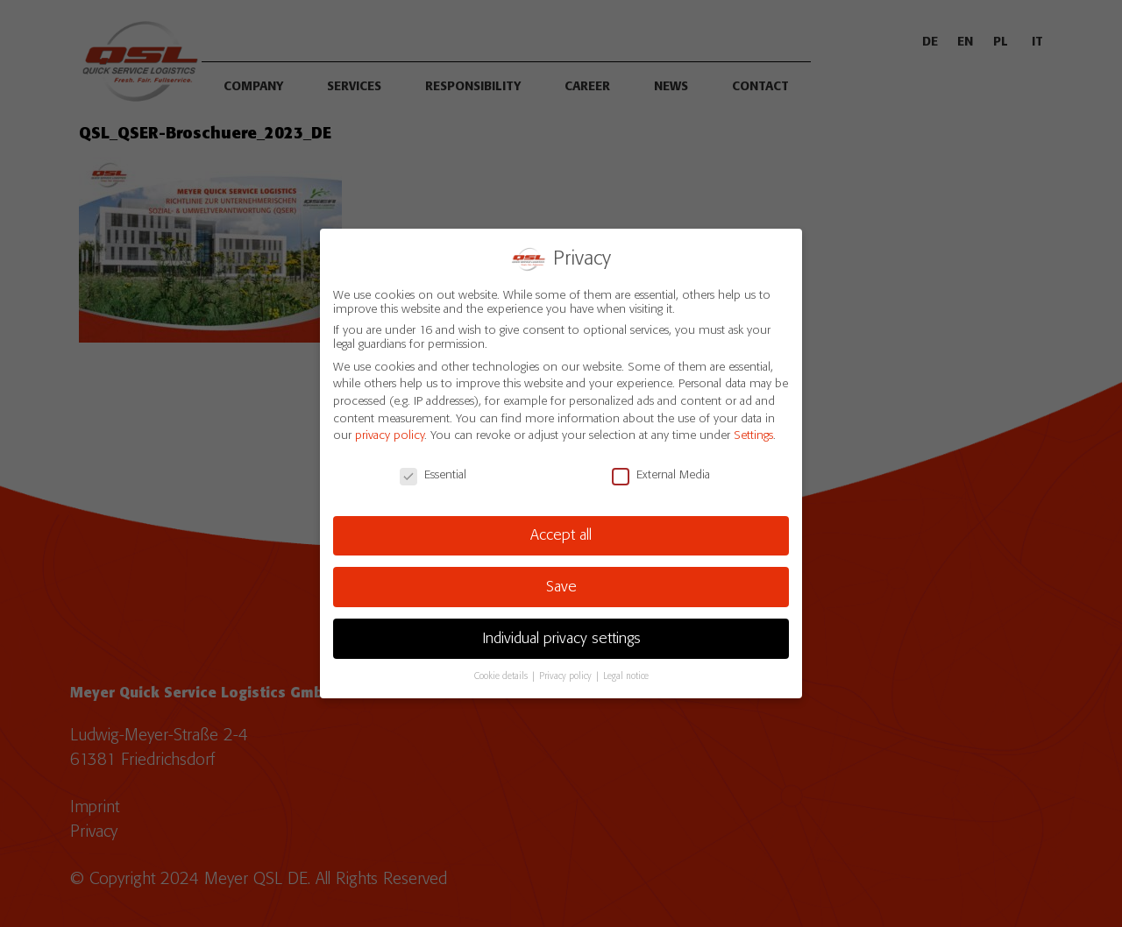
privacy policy (389, 435)
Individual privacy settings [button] (561, 639)
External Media (661, 475)
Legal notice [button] (626, 676)
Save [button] (561, 587)
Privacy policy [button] (566, 676)
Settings (753, 435)
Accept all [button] (561, 535)
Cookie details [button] (502, 676)
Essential (433, 475)
